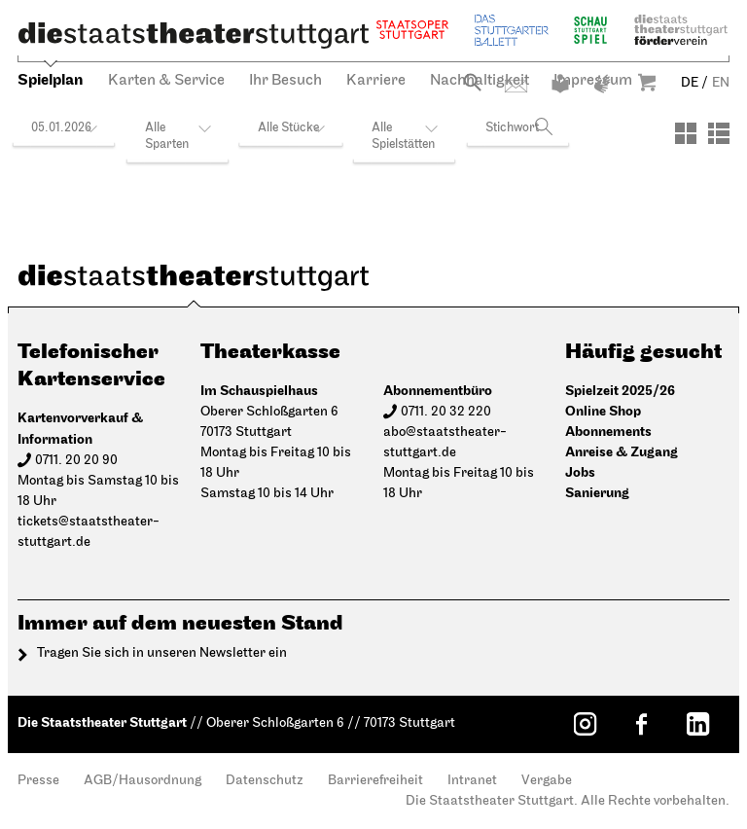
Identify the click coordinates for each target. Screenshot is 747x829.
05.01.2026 (61, 128)
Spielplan (51, 80)
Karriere (376, 81)
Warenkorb (647, 82)
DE (689, 83)
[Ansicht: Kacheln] (685, 133)
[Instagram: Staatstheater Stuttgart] (584, 724)
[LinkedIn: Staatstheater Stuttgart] (697, 724)
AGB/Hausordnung (142, 781)
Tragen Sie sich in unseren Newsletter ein (162, 653)
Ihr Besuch (285, 81)
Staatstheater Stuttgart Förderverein (680, 30)
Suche (472, 82)
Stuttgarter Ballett (512, 30)
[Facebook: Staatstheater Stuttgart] (641, 724)
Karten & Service (166, 81)
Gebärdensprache (602, 83)
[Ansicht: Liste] (718, 133)
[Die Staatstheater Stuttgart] (193, 35)
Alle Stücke (288, 128)
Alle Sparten (167, 136)
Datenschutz (264, 781)
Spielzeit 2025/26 (620, 390)
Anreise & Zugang (621, 452)
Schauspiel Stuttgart (590, 30)
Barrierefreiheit (375, 781)
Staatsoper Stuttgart (412, 30)
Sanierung (597, 493)
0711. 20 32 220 (446, 412)
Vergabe (546, 781)
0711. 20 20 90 (76, 460)
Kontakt (516, 86)
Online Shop (603, 411)
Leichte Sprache (560, 83)
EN (720, 83)
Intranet (472, 781)
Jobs (580, 472)
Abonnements (608, 431)
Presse (38, 781)
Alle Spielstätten (403, 136)
